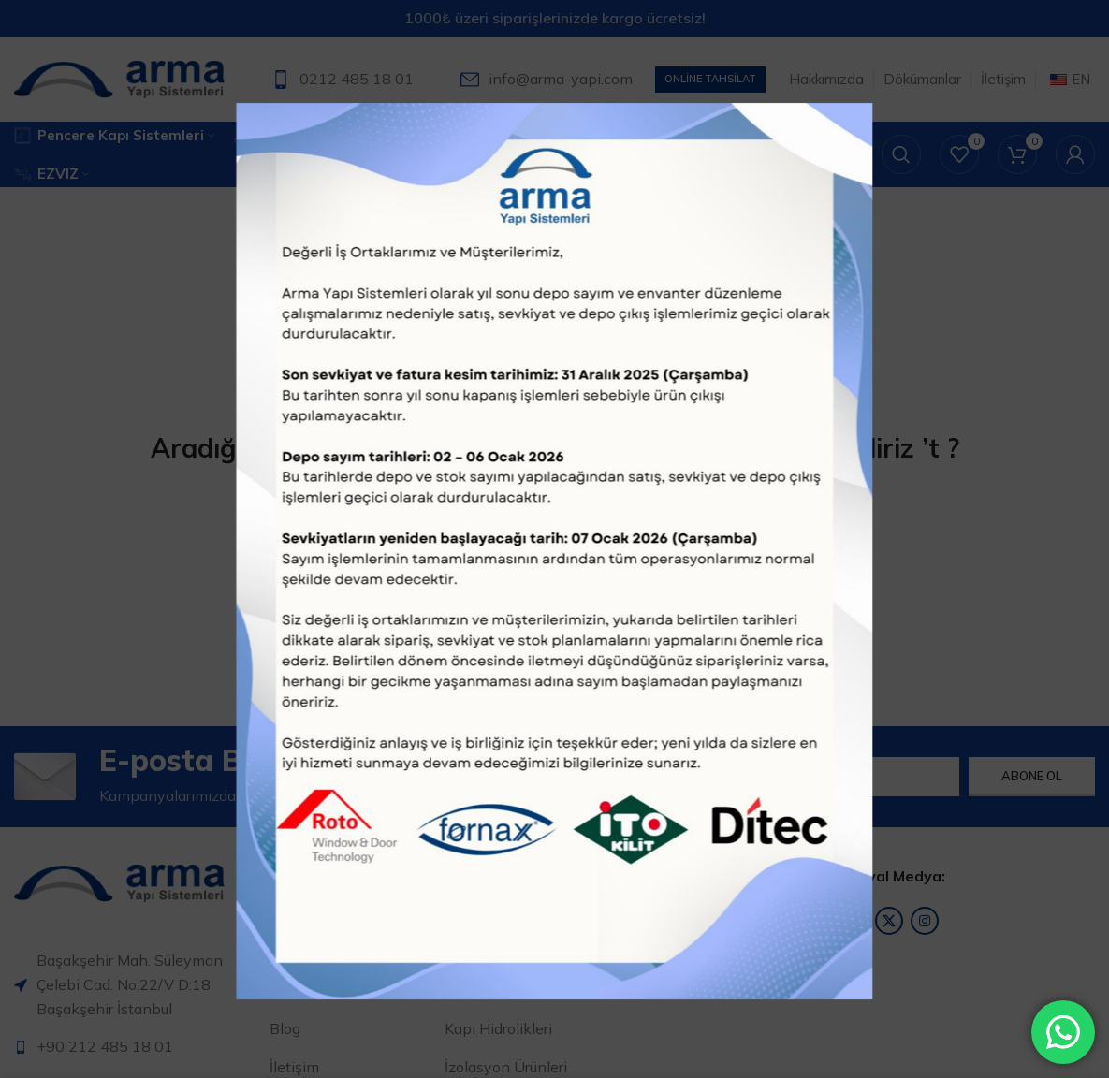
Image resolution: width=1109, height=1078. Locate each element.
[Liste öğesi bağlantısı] (134, 1047)
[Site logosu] (119, 77)
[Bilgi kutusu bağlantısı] (342, 79)
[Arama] (901, 154)
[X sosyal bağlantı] (889, 921)
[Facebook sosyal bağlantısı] (853, 921)
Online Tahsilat (710, 78)
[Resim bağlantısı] (119, 881)
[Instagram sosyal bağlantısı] (925, 921)
